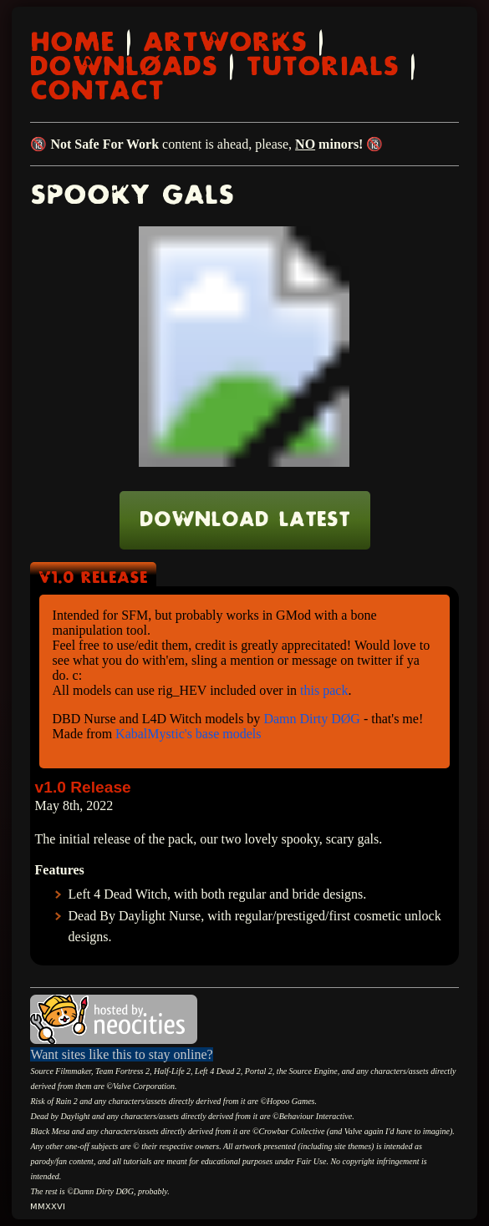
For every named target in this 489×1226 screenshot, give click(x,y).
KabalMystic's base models (188, 734)
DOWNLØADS (123, 67)
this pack (324, 690)
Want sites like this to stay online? (121, 1054)
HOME (72, 43)
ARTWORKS (225, 43)
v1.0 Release (93, 577)
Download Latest (245, 520)
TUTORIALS (322, 67)
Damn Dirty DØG (311, 719)
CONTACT (97, 91)
